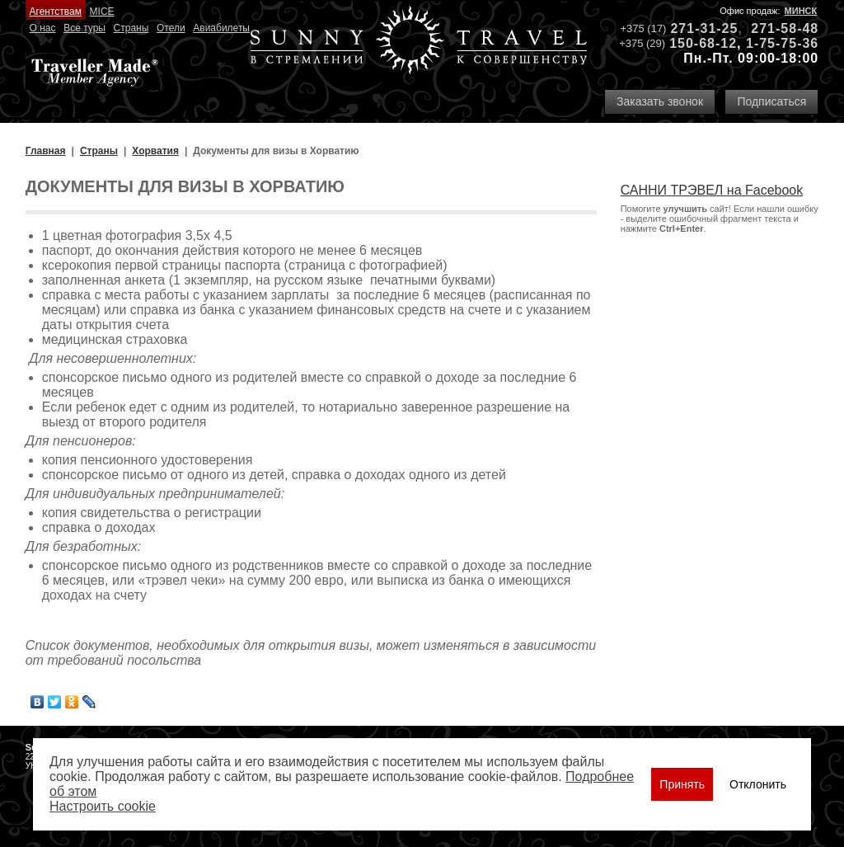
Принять (682, 784)
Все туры (84, 28)
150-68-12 (703, 43)
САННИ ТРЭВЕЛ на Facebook (712, 190)
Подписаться (771, 101)
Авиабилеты (221, 28)
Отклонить (757, 784)
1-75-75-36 (782, 43)
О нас (43, 28)
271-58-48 (784, 28)
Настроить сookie (102, 806)
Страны (131, 28)
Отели (171, 28)
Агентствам (56, 11)
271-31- (695, 28)
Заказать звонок (660, 101)
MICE (102, 11)
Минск (801, 11)
